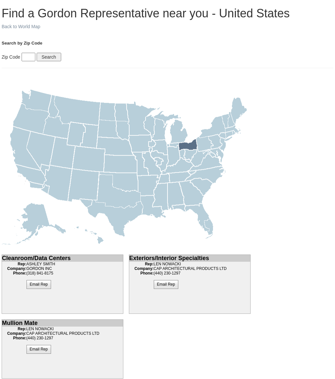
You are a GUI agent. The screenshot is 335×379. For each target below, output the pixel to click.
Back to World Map (21, 26)
